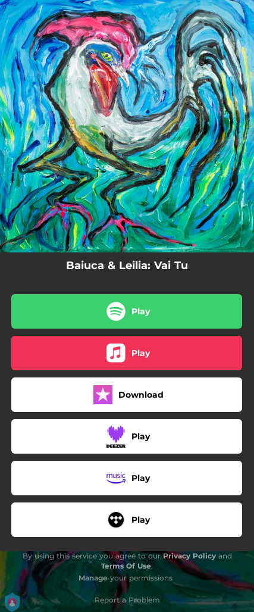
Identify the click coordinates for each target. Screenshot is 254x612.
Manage (93, 577)
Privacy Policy (189, 555)
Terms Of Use (126, 565)
